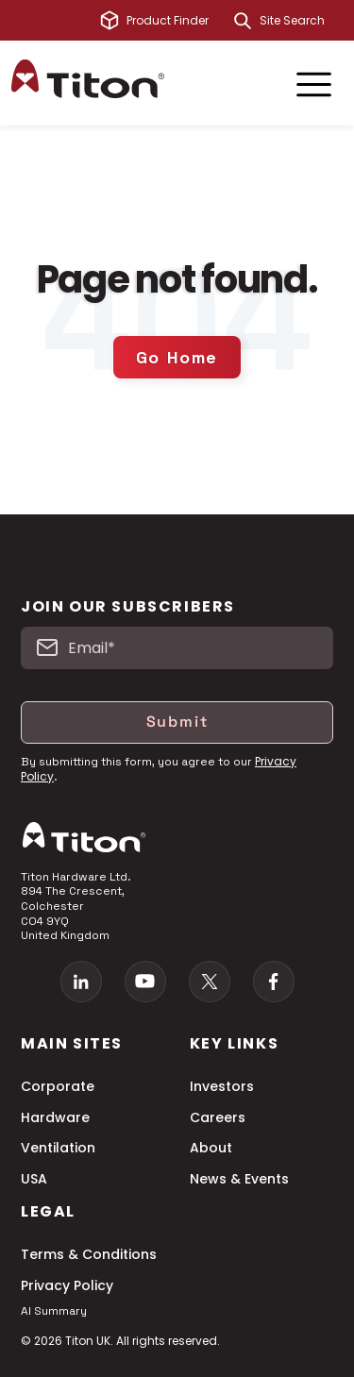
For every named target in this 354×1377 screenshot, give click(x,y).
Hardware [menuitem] (55, 1118)
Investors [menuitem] (222, 1087)
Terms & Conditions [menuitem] (89, 1255)
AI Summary (54, 1310)
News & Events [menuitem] (239, 1179)
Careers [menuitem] (217, 1118)
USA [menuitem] (34, 1179)
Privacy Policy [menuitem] (67, 1286)
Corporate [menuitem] (57, 1087)
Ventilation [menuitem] (58, 1148)
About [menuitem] (211, 1148)
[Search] (242, 20)
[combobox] (301, 20)
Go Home (177, 357)
